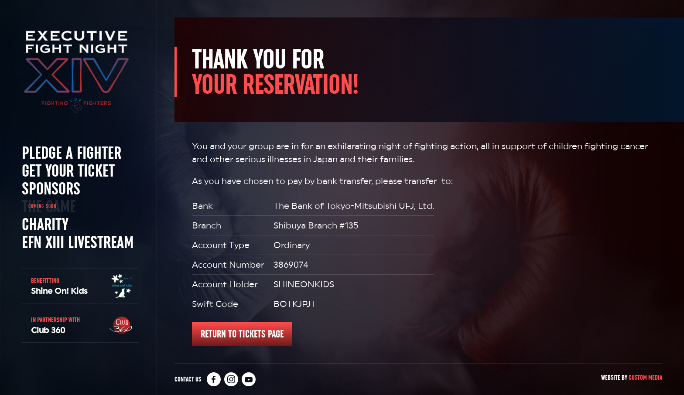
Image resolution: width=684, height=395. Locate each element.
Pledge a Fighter (71, 152)
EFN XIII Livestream (77, 242)
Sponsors (51, 188)
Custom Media (645, 377)
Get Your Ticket (68, 170)
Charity (45, 224)
